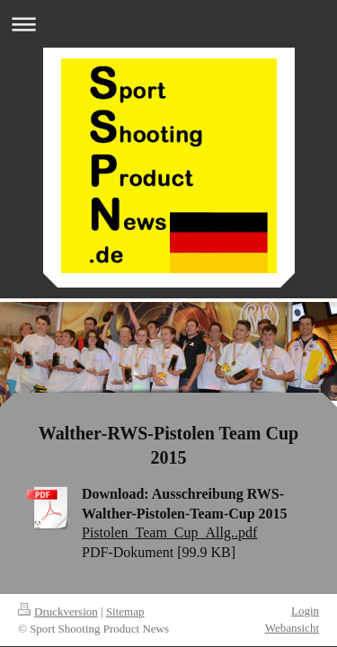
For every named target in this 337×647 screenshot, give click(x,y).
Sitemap (125, 611)
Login (305, 610)
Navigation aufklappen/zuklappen (168, 23)
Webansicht (292, 627)
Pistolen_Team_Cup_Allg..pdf (169, 532)
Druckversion (58, 611)
